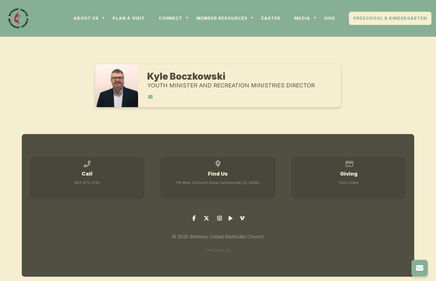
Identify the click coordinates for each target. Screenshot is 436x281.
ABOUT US (86, 18)
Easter (270, 18)
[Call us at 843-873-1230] (87, 163)
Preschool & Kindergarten (390, 18)
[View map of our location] (218, 163)
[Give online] (349, 163)
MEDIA (302, 18)
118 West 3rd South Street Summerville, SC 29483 (218, 182)
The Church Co (218, 250)
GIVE (329, 18)
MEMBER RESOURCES (222, 18)
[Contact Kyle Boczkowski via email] (150, 97)
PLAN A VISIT (129, 18)
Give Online (349, 182)
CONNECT (171, 18)
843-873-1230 (87, 182)
